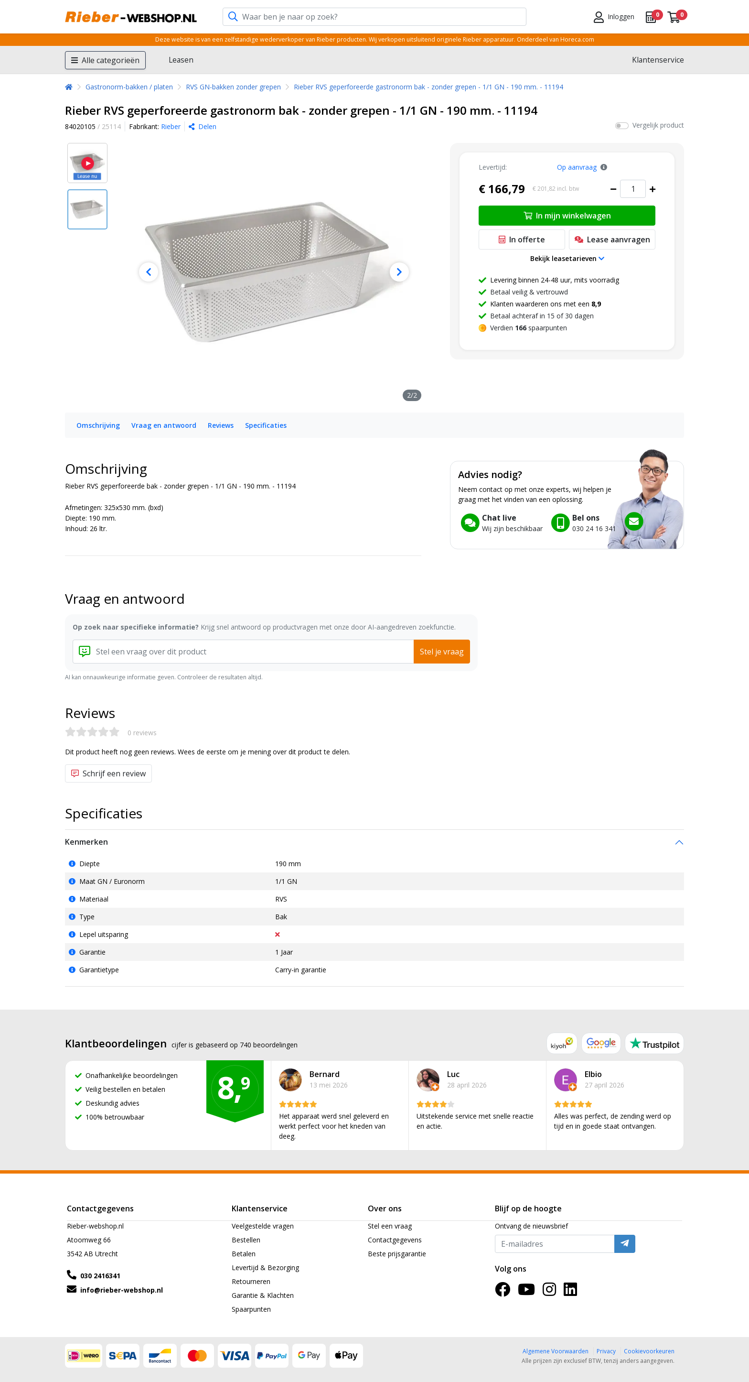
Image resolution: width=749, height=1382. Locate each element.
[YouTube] (526, 1292)
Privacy (606, 1351)
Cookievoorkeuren (649, 1351)
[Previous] (148, 272)
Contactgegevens (395, 1239)
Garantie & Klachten (263, 1295)
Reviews (221, 425)
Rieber (171, 126)
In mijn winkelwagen (567, 215)
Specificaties (266, 425)
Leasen (181, 59)
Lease (612, 239)
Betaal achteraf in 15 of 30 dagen (542, 315)
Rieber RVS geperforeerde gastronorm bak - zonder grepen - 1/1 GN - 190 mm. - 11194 (428, 86)
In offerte (522, 239)
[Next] (399, 272)
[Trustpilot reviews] (654, 1043)
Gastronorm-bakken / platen (129, 86)
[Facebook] (502, 1292)
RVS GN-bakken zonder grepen (233, 86)
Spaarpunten (251, 1309)
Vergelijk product (658, 125)
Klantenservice (658, 59)
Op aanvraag (577, 167)
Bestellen (246, 1239)
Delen (202, 126)
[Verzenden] (624, 1244)
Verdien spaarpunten (528, 327)
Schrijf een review (108, 773)
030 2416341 (100, 1275)
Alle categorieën (105, 60)
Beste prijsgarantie (397, 1253)
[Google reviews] (601, 1043)
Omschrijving (98, 425)
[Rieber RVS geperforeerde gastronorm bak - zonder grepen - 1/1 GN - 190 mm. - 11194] (273, 272)
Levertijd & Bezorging (265, 1267)
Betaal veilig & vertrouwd (529, 291)
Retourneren (251, 1281)
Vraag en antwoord (163, 425)
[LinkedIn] (570, 1292)
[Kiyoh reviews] (562, 1043)
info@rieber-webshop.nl (121, 1290)
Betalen (244, 1253)
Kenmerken (86, 842)
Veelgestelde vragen (263, 1225)
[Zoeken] (233, 17)
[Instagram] (549, 1292)
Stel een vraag (390, 1225)
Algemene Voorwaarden (555, 1351)
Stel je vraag (442, 651)
